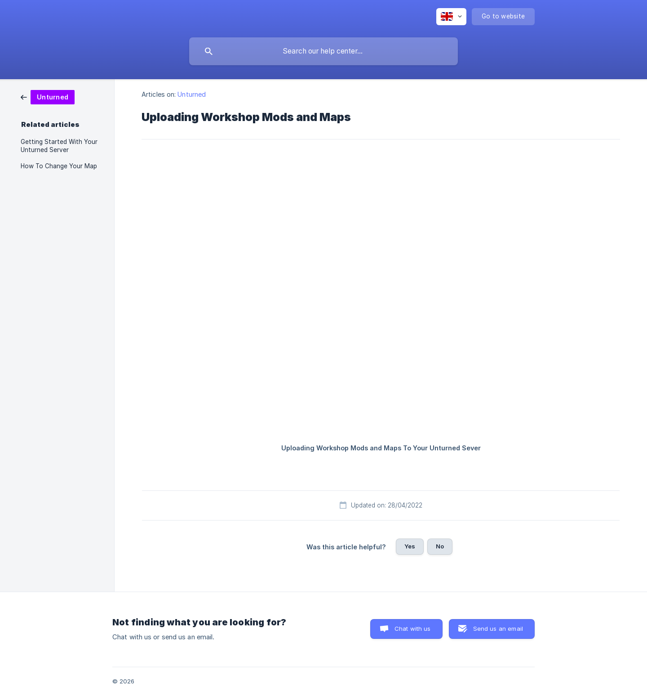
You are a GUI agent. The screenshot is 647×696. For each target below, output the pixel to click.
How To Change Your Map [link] (59, 166)
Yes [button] (409, 546)
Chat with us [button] (412, 628)
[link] (48, 96)
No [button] (440, 546)
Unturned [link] (191, 94)
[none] (451, 16)
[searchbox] (323, 51)
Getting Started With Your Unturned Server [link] (59, 145)
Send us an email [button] (498, 628)
